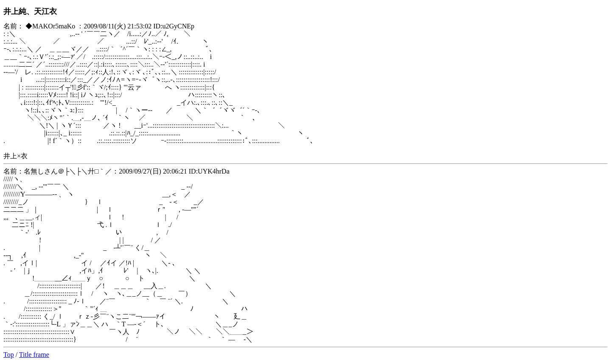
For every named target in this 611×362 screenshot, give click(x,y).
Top (8, 354)
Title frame (34, 354)
